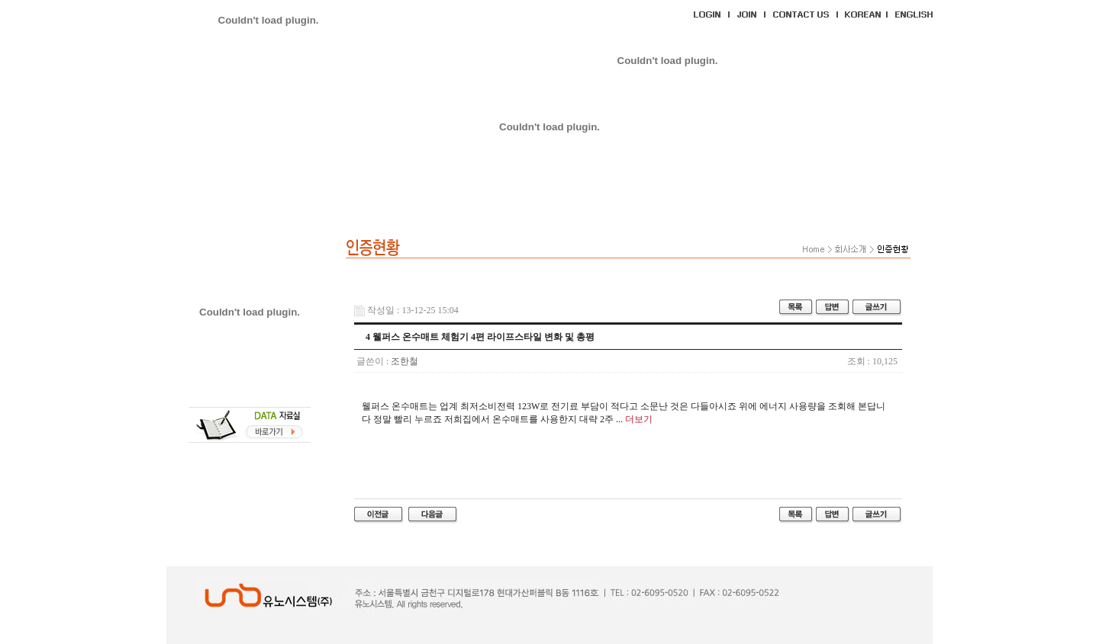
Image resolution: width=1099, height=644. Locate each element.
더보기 (639, 419)
